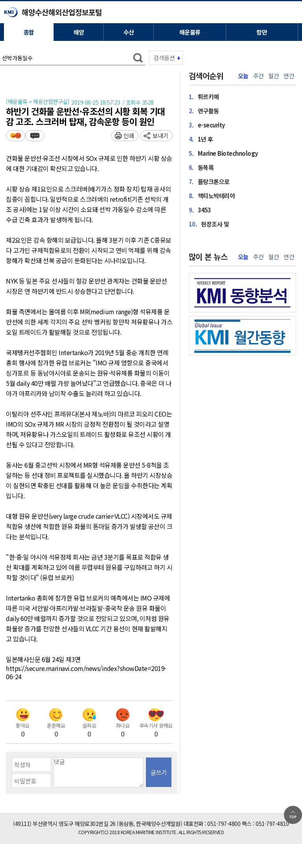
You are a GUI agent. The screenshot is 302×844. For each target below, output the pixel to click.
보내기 (161, 135)
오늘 (243, 75)
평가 (15, 135)
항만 (261, 32)
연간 (289, 75)
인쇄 (128, 135)
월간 (273, 75)
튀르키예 (204, 96)
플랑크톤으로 (209, 181)
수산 (128, 32)
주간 (258, 75)
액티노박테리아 (212, 195)
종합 (29, 32)
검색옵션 (164, 57)
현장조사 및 (209, 224)
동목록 (201, 167)
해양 (79, 32)
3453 (200, 210)
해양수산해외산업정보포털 (62, 12)
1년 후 (201, 139)
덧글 (34, 135)
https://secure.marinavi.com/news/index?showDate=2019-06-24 (86, 672)
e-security (207, 125)
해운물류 (190, 32)
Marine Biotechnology (223, 153)
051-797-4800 (223, 823)
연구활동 (204, 110)
